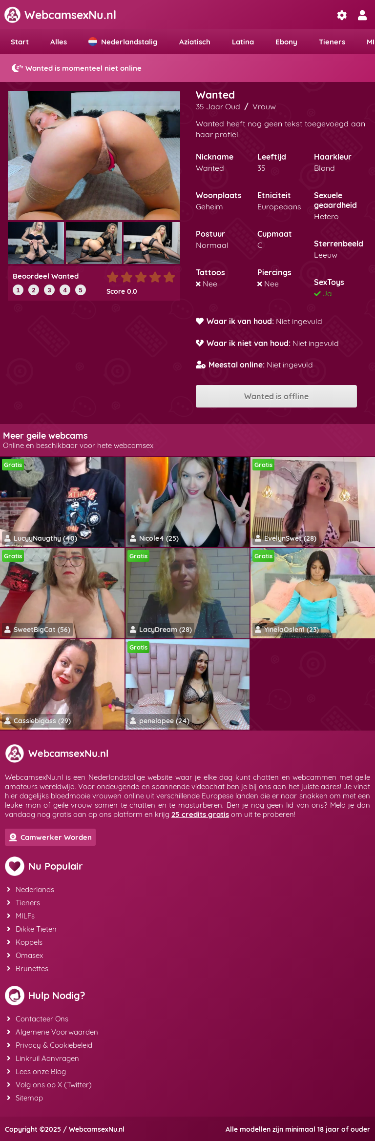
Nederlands (30, 889)
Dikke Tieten (32, 929)
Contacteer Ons (37, 1018)
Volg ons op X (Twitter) (49, 1084)
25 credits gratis (200, 814)
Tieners (332, 41)
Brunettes (27, 968)
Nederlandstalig (123, 41)
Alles (58, 41)
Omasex (25, 955)
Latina (243, 41)
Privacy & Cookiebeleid (49, 1045)
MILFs (21, 915)
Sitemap (25, 1097)
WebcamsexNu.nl (60, 15)
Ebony (286, 41)
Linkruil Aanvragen (43, 1058)
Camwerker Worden (50, 837)
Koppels (24, 942)
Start (20, 41)
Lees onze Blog (36, 1071)
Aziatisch (194, 41)
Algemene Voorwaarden (52, 1032)
